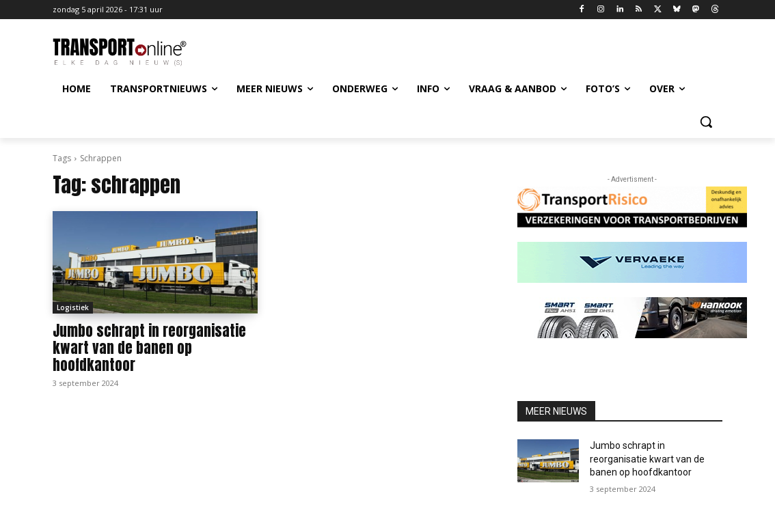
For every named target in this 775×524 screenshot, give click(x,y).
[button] (706, 121)
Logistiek (73, 307)
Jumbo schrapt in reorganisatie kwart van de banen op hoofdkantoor (149, 348)
